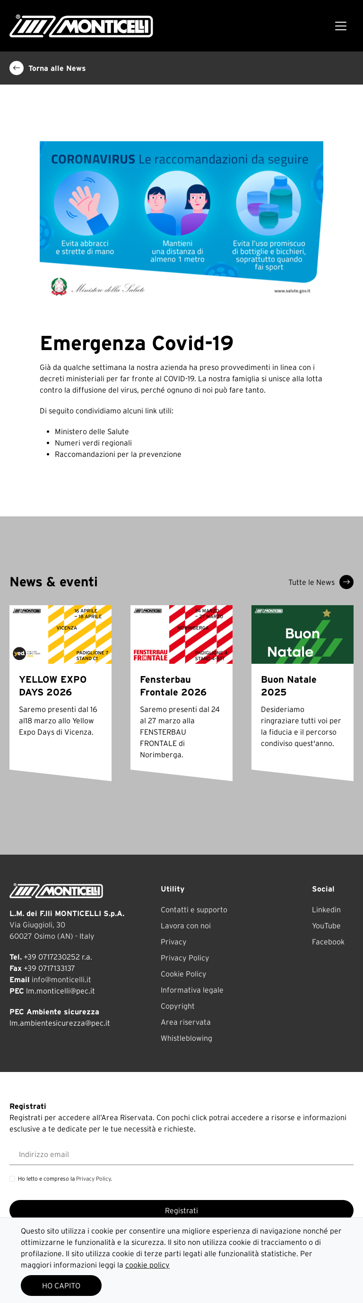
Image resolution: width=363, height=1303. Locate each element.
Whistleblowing (186, 1038)
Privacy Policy (185, 957)
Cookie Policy (184, 973)
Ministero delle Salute (92, 431)
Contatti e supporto (194, 909)
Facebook (328, 941)
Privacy (174, 941)
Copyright (178, 1006)
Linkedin (326, 909)
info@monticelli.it (61, 979)
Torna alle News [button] (47, 68)
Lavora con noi (186, 925)
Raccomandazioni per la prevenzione (118, 454)
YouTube (326, 925)
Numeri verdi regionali (93, 442)
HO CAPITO (61, 1285)
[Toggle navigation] (341, 26)
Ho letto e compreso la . (65, 1178)
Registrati (181, 1210)
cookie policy (147, 1264)
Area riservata (186, 1022)
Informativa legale (192, 990)
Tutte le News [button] (321, 582)
